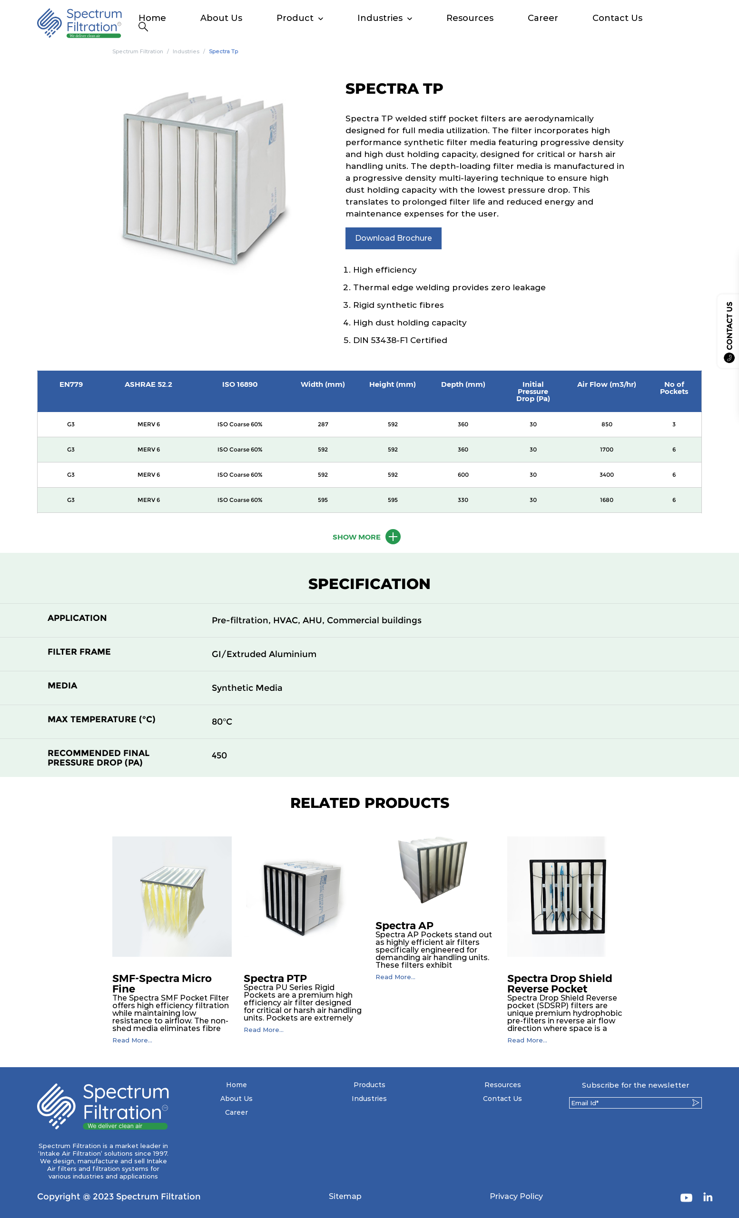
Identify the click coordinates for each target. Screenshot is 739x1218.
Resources (469, 18)
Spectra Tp (223, 51)
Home (152, 18)
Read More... (132, 1040)
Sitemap (345, 1196)
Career (543, 18)
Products (369, 1084)
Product (295, 18)
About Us (221, 18)
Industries (380, 18)
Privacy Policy (516, 1196)
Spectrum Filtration (137, 51)
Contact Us (617, 18)
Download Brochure (393, 238)
